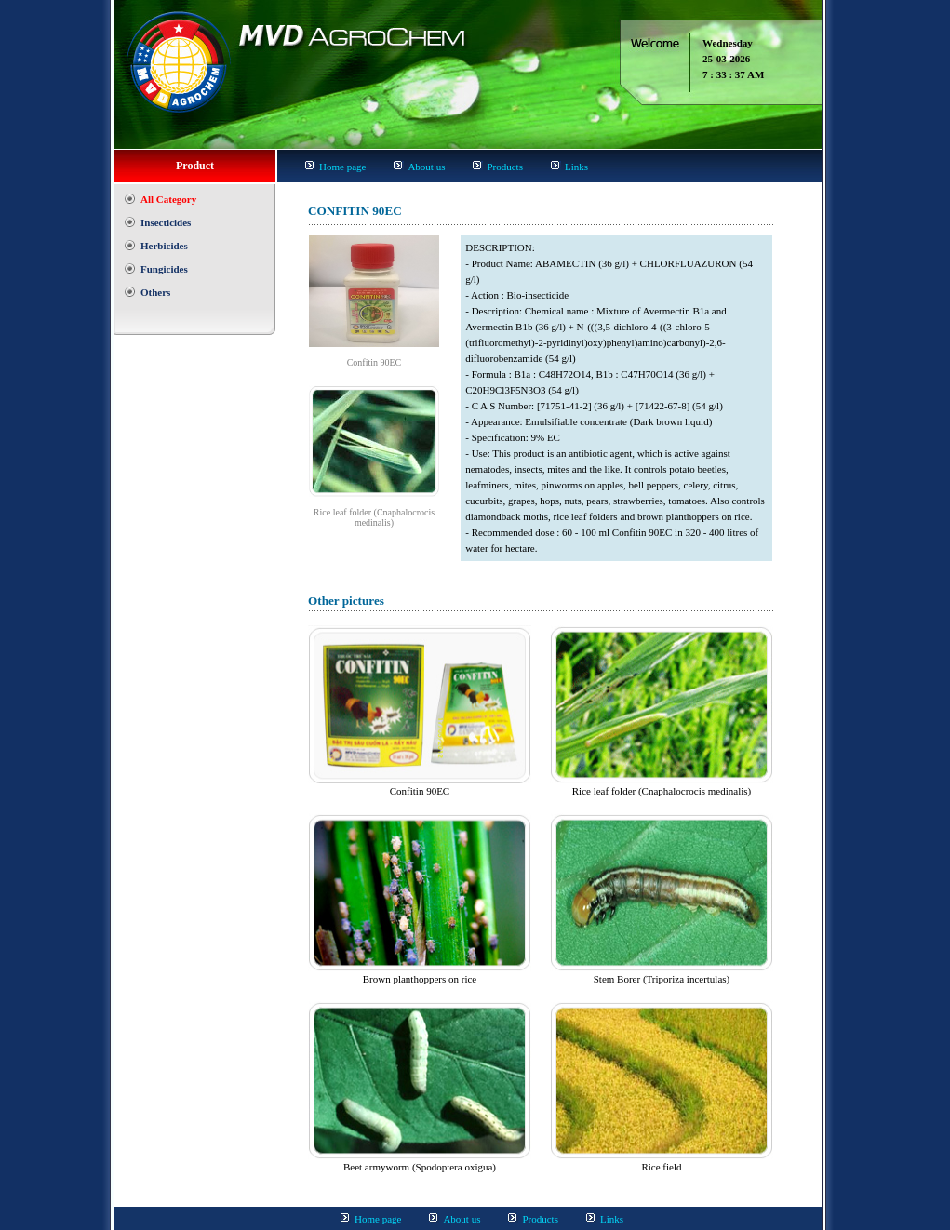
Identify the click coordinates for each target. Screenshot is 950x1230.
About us (426, 166)
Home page (342, 166)
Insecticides (165, 222)
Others (155, 292)
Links (576, 166)
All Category (168, 199)
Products (505, 166)
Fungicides (164, 268)
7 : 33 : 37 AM (733, 74)
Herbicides (164, 245)
